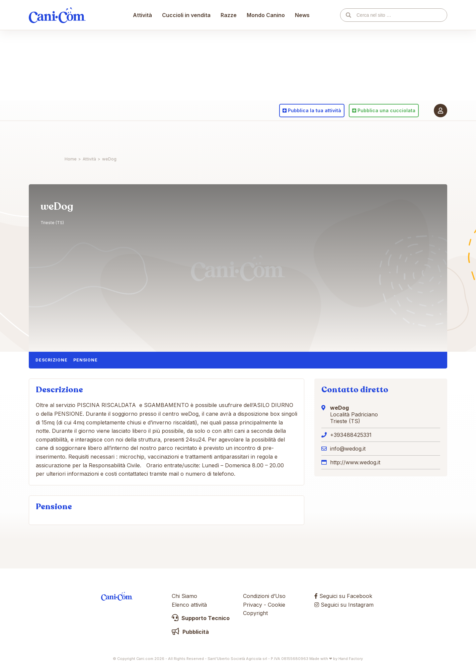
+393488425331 (351, 434)
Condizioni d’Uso (264, 596)
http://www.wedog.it (355, 462)
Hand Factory (350, 658)
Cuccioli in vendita (186, 135)
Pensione (85, 359)
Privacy (252, 604)
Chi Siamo (184, 596)
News (302, 135)
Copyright (255, 613)
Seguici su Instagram (344, 604)
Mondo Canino (266, 135)
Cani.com (57, 135)
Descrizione (51, 359)
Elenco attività (189, 604)
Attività (142, 135)
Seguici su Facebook (343, 596)
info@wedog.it (348, 448)
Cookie (276, 604)
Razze (229, 135)
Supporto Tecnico (201, 618)
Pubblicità (190, 631)
